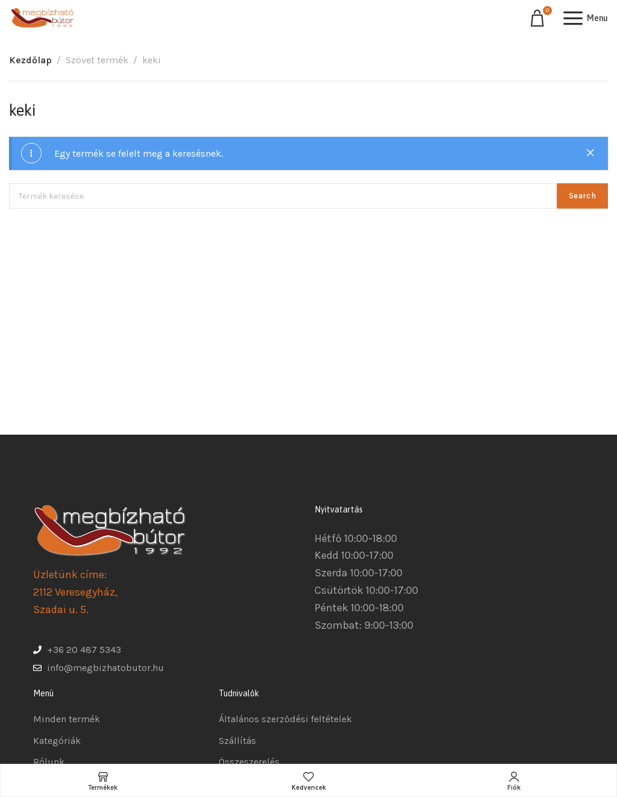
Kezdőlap (30, 60)
